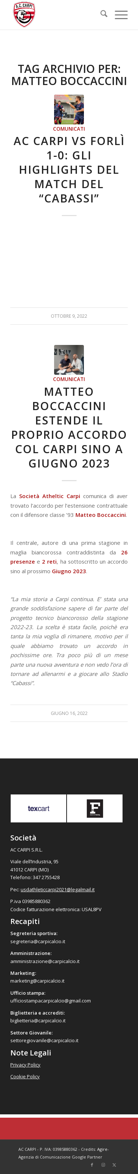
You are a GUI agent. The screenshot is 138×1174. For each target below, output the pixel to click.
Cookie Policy (25, 1076)
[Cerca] (100, 14)
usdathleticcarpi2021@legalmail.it (58, 889)
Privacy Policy (25, 1064)
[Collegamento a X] (114, 1164)
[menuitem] (100, 14)
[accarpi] (57, 14)
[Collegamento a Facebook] (92, 1164)
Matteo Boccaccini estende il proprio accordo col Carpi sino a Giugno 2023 (69, 427)
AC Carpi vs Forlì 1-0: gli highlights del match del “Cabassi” (69, 169)
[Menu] (117, 14)
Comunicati (69, 129)
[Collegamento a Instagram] (103, 1164)
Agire (102, 1149)
